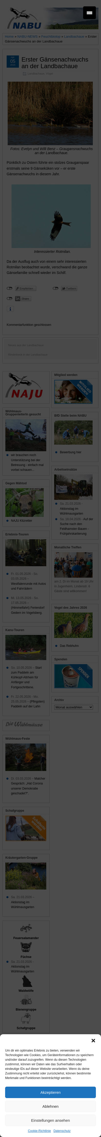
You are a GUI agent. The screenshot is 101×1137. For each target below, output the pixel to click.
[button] (93, 1040)
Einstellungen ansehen (50, 1120)
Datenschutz (62, 1131)
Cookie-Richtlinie (39, 1131)
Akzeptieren (50, 1092)
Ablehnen (50, 1106)
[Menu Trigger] (89, 12)
